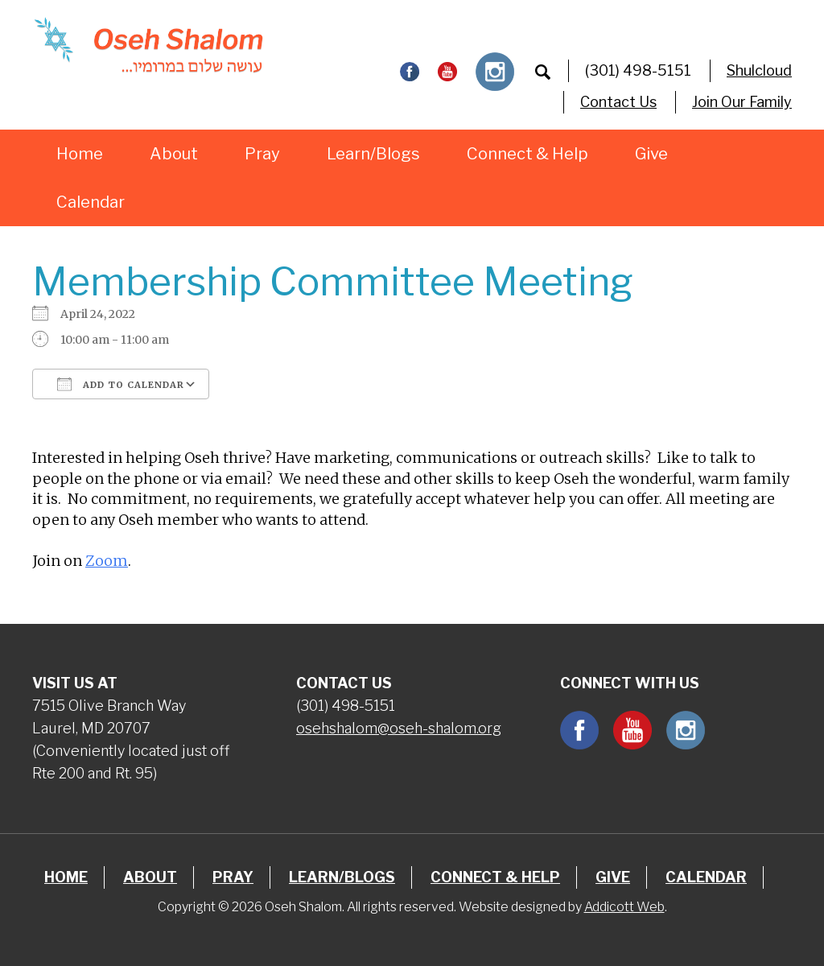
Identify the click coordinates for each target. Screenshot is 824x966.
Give (651, 153)
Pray (262, 153)
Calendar (90, 202)
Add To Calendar (120, 384)
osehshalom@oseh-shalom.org (398, 728)
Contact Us (618, 101)
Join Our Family (742, 101)
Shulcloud (759, 70)
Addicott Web (624, 906)
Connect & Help (527, 153)
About (174, 153)
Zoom (106, 560)
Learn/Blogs (373, 153)
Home (79, 153)
